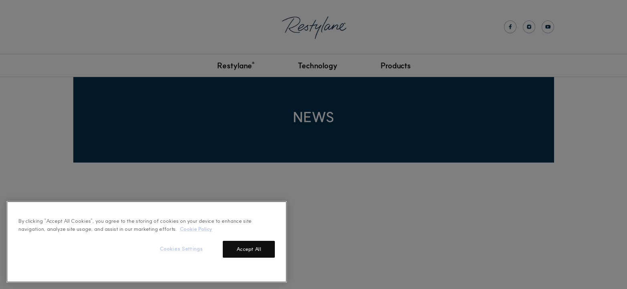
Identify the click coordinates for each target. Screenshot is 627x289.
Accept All (248, 249)
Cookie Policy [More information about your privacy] (196, 228)
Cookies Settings (181, 248)
